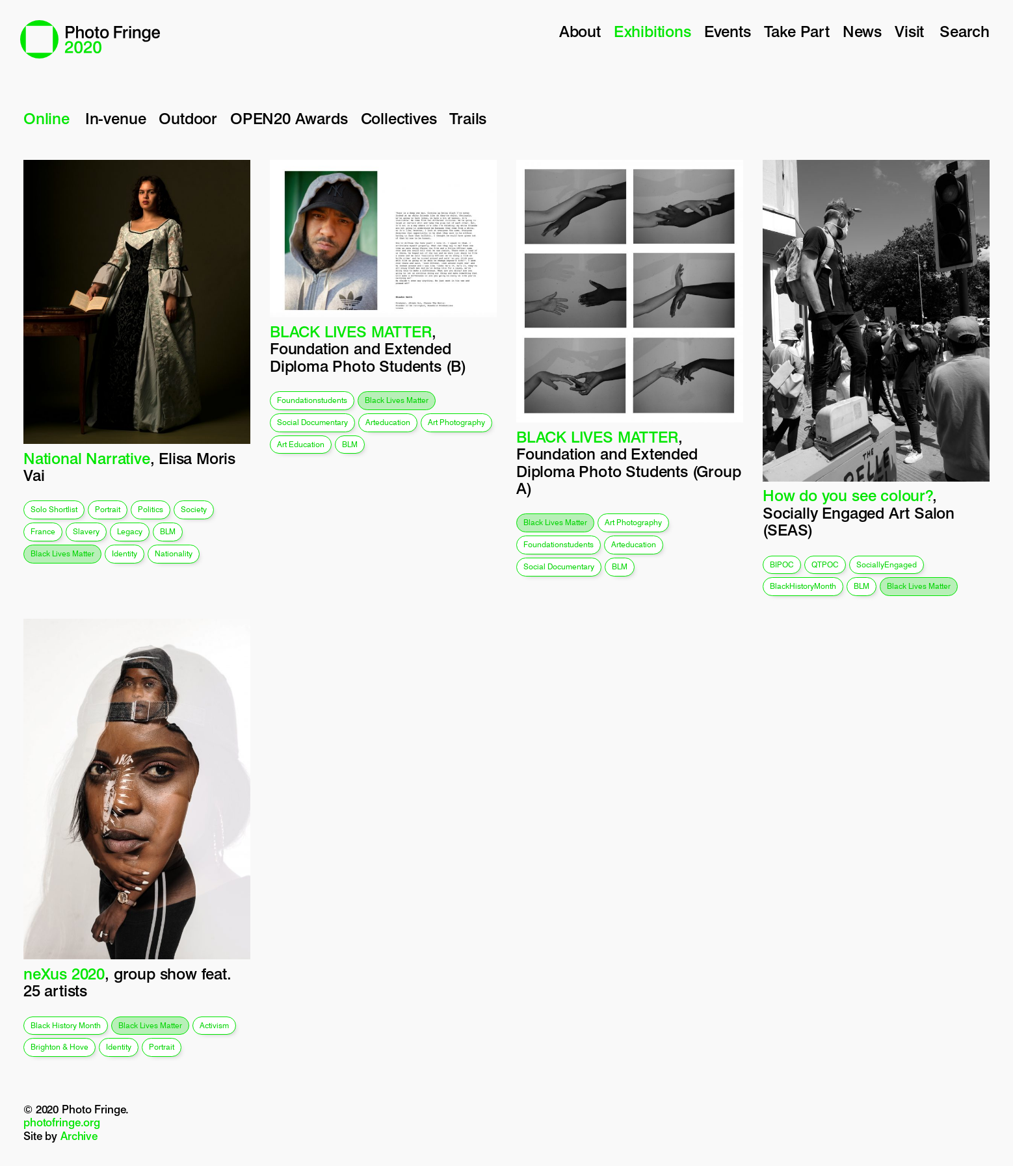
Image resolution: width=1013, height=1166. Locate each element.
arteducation (387, 422)
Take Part (797, 31)
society (194, 509)
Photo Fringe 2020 (90, 39)
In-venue (115, 118)
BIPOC (782, 564)
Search (965, 31)
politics (150, 509)
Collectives (399, 118)
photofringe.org (61, 1122)
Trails (467, 118)
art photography (456, 422)
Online (46, 118)
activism (214, 1025)
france (43, 531)
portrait (107, 509)
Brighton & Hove (59, 1047)
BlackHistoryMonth (803, 586)
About (580, 31)
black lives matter (62, 553)
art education (300, 444)
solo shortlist (54, 509)
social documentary (312, 422)
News (862, 31)
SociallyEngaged (886, 564)
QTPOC (825, 564)
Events (727, 31)
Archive (79, 1136)
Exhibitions (652, 31)
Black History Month (66, 1025)
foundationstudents (312, 400)
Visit (909, 31)
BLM (168, 531)
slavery (86, 531)
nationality (173, 553)
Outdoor (188, 118)
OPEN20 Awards (289, 118)
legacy (129, 531)
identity (124, 553)
